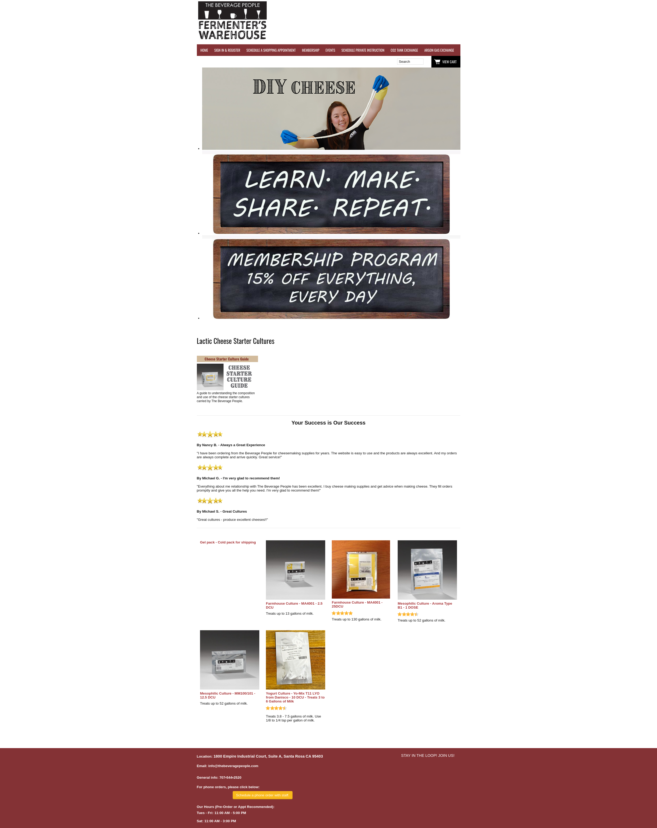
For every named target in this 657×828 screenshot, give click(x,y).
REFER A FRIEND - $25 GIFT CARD (559, 50)
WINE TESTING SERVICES (476, 50)
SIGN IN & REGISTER (227, 50)
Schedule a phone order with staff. (262, 795)
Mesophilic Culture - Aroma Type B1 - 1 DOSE (425, 605)
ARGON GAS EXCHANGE (439, 50)
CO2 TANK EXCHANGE (404, 50)
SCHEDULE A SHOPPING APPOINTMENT (271, 50)
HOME (204, 50)
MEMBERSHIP (310, 50)
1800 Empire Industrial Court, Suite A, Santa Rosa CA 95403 (268, 756)
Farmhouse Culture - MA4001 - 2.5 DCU (294, 605)
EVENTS (330, 50)
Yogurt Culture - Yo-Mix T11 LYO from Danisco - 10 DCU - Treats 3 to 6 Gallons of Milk (295, 697)
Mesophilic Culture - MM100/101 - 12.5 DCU (227, 695)
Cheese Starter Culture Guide (227, 359)
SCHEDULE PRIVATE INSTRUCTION (362, 50)
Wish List (242, 61)
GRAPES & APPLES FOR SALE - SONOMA (612, 50)
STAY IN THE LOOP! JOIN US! (428, 755)
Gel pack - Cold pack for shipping (228, 542)
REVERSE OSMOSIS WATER (515, 50)
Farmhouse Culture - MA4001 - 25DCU (357, 604)
